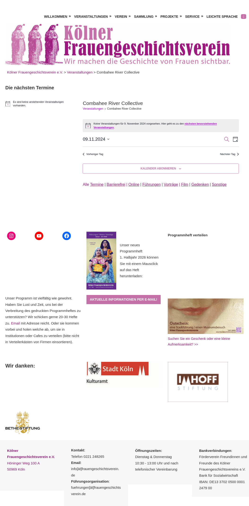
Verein (121, 16)
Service (192, 16)
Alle (93, 184)
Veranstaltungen (91, 16)
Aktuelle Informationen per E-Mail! (123, 299)
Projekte (169, 16)
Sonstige (219, 184)
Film (184, 184)
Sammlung (143, 16)
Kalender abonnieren (158, 168)
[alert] (39, 103)
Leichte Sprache (222, 16)
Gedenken (200, 184)
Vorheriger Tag (93, 154)
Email (15, 323)
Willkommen (55, 16)
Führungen (151, 184)
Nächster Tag (229, 154)
